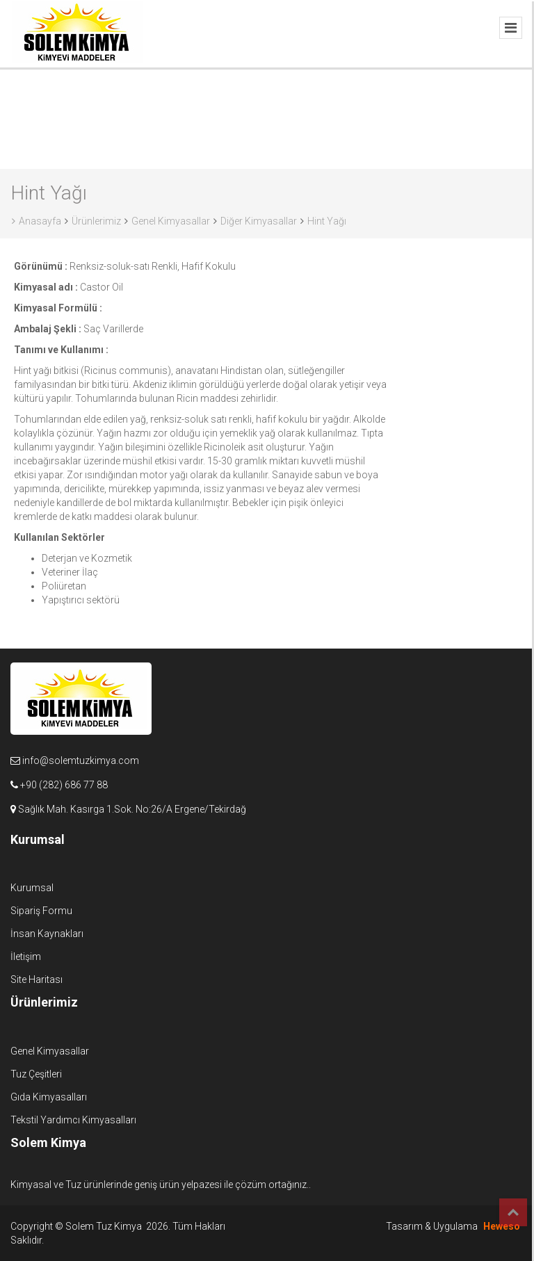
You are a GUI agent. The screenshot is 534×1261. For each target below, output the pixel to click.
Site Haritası (36, 979)
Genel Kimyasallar (170, 221)
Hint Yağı (326, 221)
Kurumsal (32, 887)
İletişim (25, 956)
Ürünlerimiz (96, 221)
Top (513, 1212)
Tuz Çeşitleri (36, 1074)
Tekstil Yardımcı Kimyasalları (73, 1119)
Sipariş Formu (41, 910)
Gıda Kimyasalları (48, 1097)
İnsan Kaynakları (46, 933)
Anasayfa (36, 221)
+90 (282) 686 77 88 (64, 784)
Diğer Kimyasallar (258, 221)
